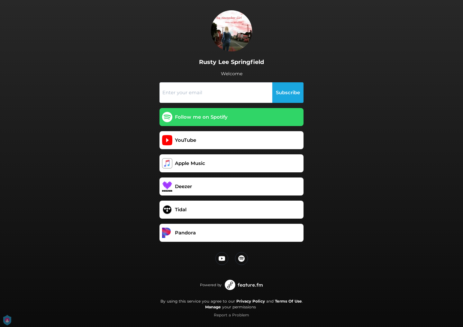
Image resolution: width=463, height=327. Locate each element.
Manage (213, 306)
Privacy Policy (250, 301)
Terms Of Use (288, 301)
